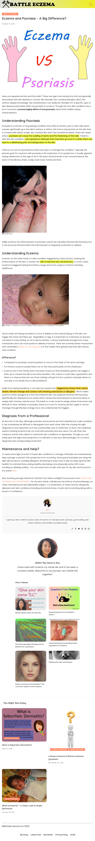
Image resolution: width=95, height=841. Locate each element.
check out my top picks (29, 347)
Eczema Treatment (59, 749)
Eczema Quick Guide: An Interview (28, 613)
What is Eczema (10, 14)
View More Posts (47, 513)
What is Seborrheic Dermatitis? (17, 745)
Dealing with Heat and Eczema (60, 662)
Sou (47, 510)
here (14, 470)
